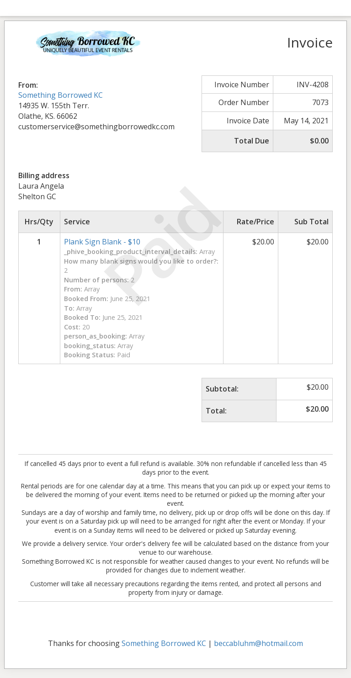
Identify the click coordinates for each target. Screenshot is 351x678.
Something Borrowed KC (60, 95)
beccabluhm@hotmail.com (258, 643)
